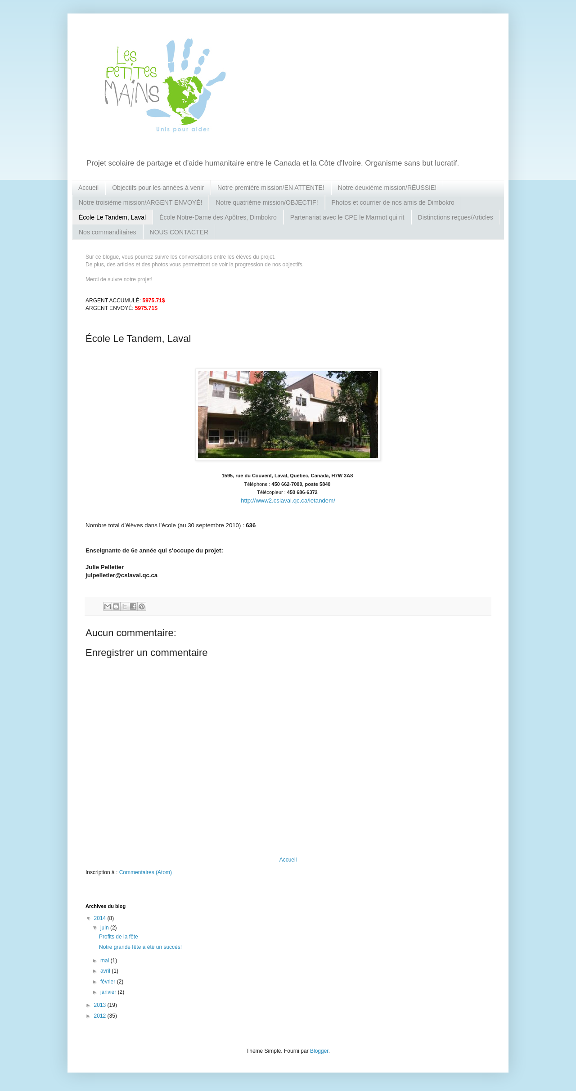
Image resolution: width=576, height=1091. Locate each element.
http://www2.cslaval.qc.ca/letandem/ (288, 500)
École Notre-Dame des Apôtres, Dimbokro (218, 217)
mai (105, 960)
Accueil (88, 187)
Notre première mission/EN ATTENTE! (270, 187)
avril (106, 971)
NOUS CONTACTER (179, 232)
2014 (101, 918)
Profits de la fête (118, 937)
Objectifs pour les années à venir (158, 187)
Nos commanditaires (107, 232)
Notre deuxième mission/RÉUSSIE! (387, 187)
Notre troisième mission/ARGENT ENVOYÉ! (140, 202)
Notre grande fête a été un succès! (140, 947)
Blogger (319, 1051)
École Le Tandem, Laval (112, 217)
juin (105, 928)
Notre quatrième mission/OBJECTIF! (267, 202)
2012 (101, 1016)
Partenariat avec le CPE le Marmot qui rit (347, 217)
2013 (101, 1005)
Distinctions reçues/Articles (455, 217)
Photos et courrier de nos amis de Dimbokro (393, 202)
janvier (109, 992)
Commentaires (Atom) (145, 872)
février (108, 982)
